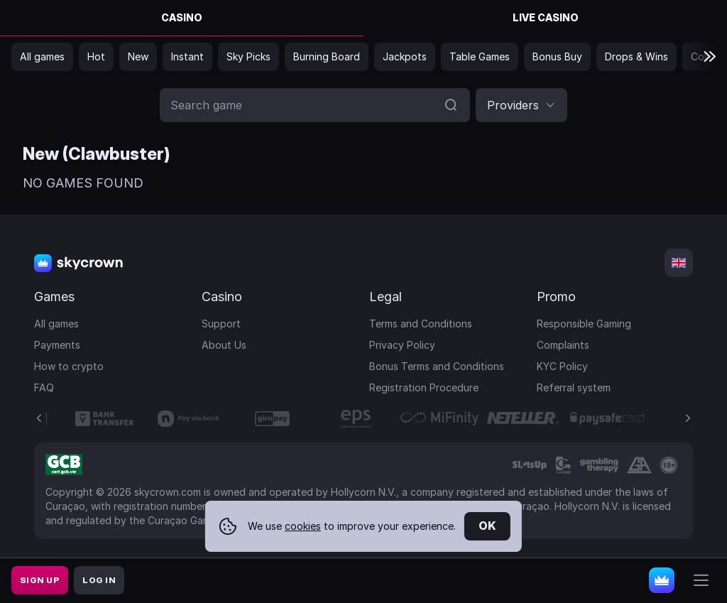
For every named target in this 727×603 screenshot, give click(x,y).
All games (56, 323)
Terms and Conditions (420, 323)
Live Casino (546, 17)
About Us (224, 345)
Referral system (574, 387)
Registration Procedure (424, 387)
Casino (181, 17)
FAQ (44, 387)
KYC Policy (562, 366)
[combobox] (521, 105)
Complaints (563, 345)
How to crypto (69, 366)
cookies (303, 526)
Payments (57, 345)
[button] (521, 105)
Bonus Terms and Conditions (436, 366)
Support (221, 323)
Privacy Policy (402, 345)
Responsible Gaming (584, 323)
